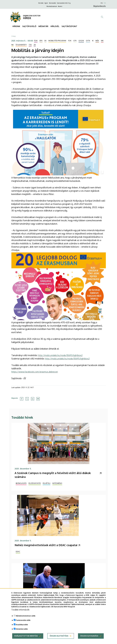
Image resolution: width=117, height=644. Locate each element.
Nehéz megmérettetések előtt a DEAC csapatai (46, 545)
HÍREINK (16, 26)
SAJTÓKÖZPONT (69, 26)
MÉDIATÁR (43, 26)
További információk (20, 614)
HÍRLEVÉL (54, 26)
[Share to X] (27, 398)
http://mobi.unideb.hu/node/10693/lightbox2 (60, 355)
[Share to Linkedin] (32, 398)
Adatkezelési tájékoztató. (40, 611)
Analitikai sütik (22, 629)
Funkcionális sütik (23, 625)
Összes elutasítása (59, 640)
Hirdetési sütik (22, 634)
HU (102, 3)
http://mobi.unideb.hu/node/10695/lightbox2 (67, 358)
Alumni (60, 6)
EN (105, 3)
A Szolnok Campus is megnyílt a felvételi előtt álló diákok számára (53, 475)
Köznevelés (52, 3)
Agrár (46, 3)
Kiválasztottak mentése (26, 640)
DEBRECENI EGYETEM (31, 16)
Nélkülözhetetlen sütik (25, 620)
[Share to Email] (38, 398)
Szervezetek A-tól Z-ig (63, 3)
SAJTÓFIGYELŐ (29, 26)
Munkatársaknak (52, 6)
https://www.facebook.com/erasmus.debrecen (34, 371)
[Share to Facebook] (21, 398)
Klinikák (40, 3)
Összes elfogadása (89, 640)
